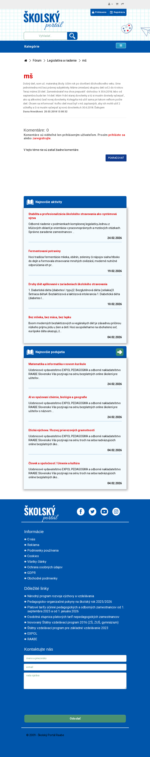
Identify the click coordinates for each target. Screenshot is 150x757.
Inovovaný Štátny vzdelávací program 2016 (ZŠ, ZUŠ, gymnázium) (73, 622)
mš (84, 60)
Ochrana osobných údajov (45, 567)
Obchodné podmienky (42, 578)
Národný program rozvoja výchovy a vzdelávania (60, 596)
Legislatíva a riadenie (62, 60)
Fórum (37, 60)
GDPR (31, 573)
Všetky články (36, 562)
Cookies (33, 556)
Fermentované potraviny (44, 251)
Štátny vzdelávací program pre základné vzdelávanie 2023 (67, 628)
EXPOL (32, 633)
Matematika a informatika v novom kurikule (57, 364)
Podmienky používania (43, 550)
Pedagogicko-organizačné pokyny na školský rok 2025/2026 (69, 602)
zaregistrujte (41, 138)
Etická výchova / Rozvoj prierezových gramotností (61, 430)
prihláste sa (116, 135)
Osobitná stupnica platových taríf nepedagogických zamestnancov (73, 617)
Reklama (33, 545)
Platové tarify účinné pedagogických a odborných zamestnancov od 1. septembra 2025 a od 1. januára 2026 (75, 609)
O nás (31, 539)
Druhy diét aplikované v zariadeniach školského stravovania (67, 284)
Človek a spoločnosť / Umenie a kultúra (54, 463)
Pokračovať (116, 157)
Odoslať (75, 718)
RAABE (32, 639)
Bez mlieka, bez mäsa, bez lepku (49, 317)
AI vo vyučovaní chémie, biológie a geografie (57, 397)
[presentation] (54, 699)
